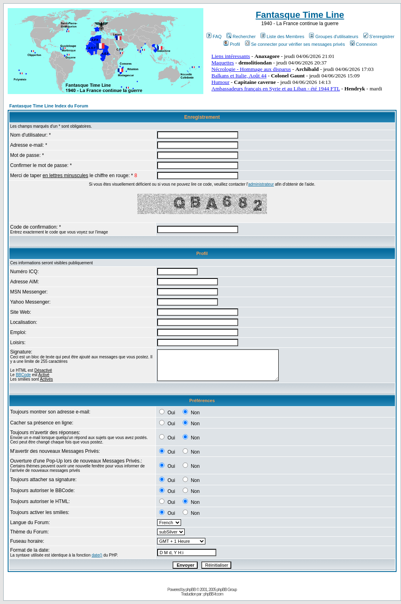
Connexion (364, 44)
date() (97, 555)
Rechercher (241, 36)
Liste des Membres (282, 36)
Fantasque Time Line (300, 15)
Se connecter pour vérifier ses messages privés (295, 44)
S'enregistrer (379, 36)
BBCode (23, 375)
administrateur (261, 184)
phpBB (191, 589)
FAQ (214, 36)
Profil (232, 44)
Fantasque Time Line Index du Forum (48, 105)
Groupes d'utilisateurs (333, 36)
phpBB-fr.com (213, 594)
